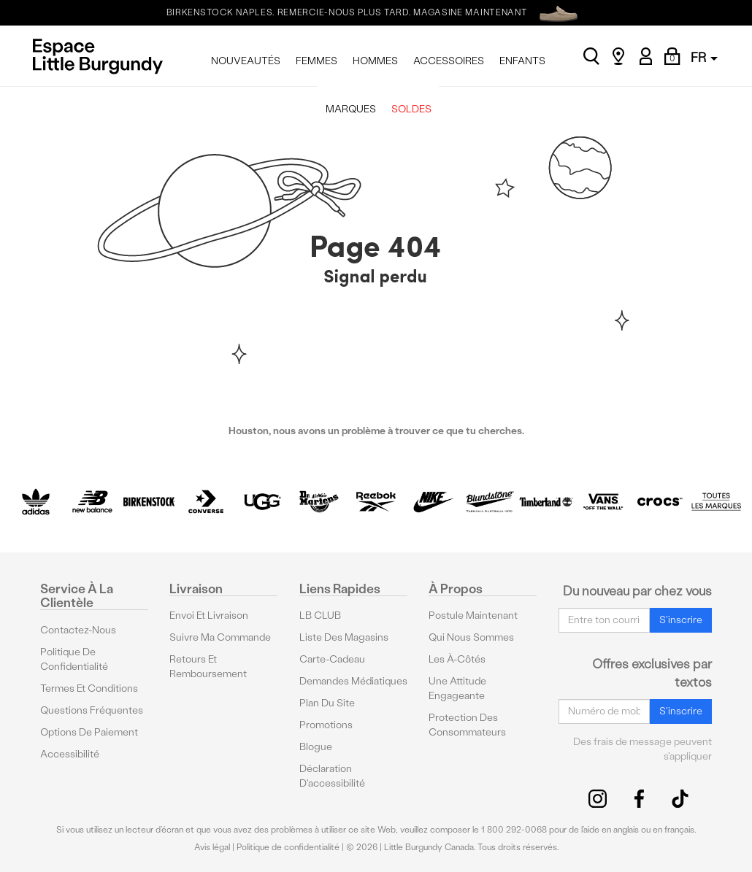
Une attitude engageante (457, 688)
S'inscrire (680, 620)
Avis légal (212, 847)
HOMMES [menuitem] (375, 61)
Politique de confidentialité (74, 659)
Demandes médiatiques (353, 681)
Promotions (326, 725)
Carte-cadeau (332, 659)
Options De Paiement (89, 732)
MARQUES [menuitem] (351, 109)
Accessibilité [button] (69, 754)
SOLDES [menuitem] (411, 109)
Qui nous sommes (471, 637)
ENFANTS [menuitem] (522, 61)
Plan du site (327, 703)
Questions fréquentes (91, 710)
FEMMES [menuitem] (316, 61)
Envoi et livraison (208, 615)
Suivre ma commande (220, 637)
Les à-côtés (457, 659)
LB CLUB (320, 615)
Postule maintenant (473, 615)
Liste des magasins (343, 637)
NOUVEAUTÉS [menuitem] (245, 61)
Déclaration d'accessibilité (332, 776)
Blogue (315, 747)
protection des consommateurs (467, 724)
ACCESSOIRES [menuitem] (448, 61)
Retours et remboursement (208, 666)
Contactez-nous (78, 630)
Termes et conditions (89, 688)
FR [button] (704, 57)
